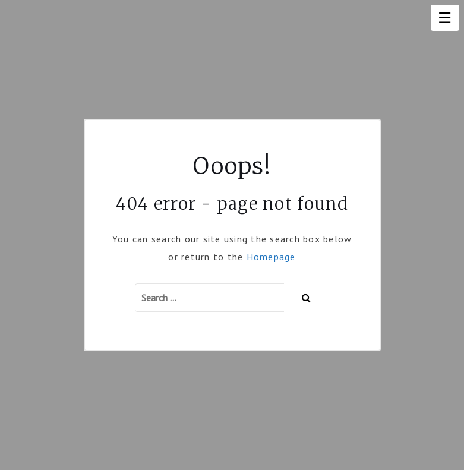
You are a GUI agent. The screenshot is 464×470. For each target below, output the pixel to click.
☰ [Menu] (445, 17)
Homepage (271, 257)
